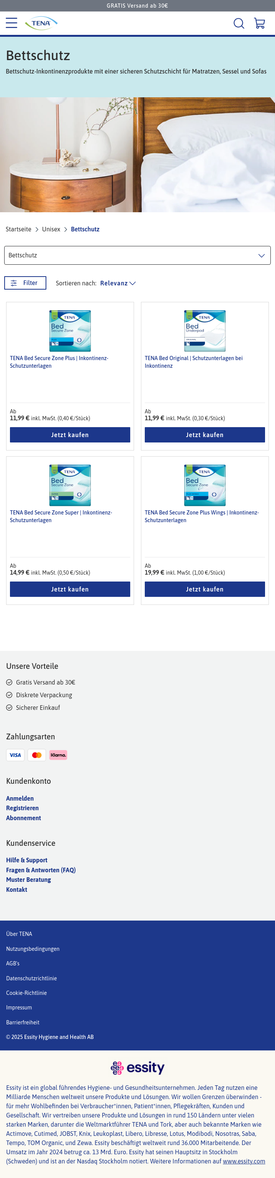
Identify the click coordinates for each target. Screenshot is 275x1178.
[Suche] (240, 23)
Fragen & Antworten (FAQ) (41, 870)
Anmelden (20, 798)
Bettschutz (85, 229)
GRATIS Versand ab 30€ (137, 6)
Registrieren (22, 807)
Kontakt (16, 889)
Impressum (19, 1007)
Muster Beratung (28, 879)
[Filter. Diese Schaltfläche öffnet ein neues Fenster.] (25, 283)
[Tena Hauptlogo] (64, 23)
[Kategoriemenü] (11, 23)
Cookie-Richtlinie (26, 993)
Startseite (18, 229)
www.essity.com (244, 1161)
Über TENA (19, 934)
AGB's (13, 963)
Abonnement (23, 817)
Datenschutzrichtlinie (31, 978)
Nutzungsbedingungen (32, 949)
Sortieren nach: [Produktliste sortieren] (76, 283)
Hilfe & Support (26, 860)
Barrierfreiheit (22, 1022)
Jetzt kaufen (70, 434)
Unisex (51, 229)
